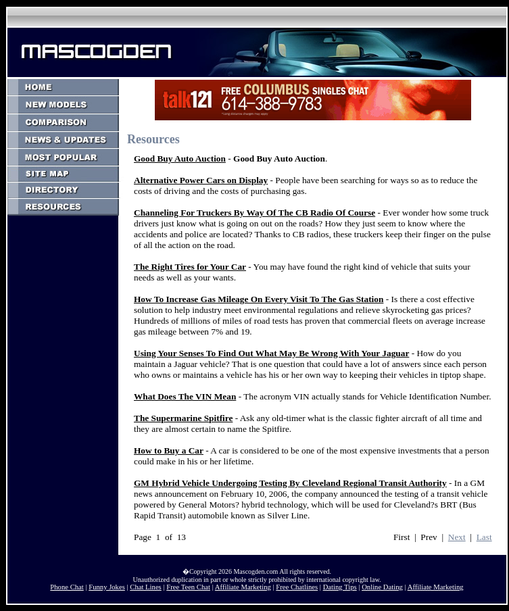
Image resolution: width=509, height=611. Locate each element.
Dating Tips (340, 587)
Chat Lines (145, 587)
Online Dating (382, 587)
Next (457, 537)
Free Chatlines (297, 587)
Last (484, 537)
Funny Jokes (107, 587)
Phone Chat (66, 587)
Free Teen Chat (188, 587)
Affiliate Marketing (243, 587)
